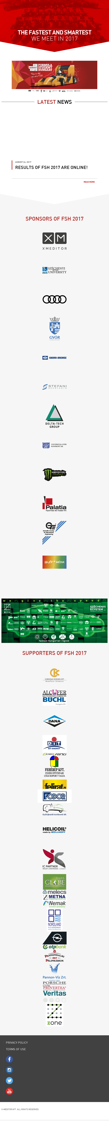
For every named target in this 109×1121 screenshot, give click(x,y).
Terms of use (16, 1049)
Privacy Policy (17, 1042)
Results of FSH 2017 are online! (51, 167)
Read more (90, 182)
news (54, 102)
